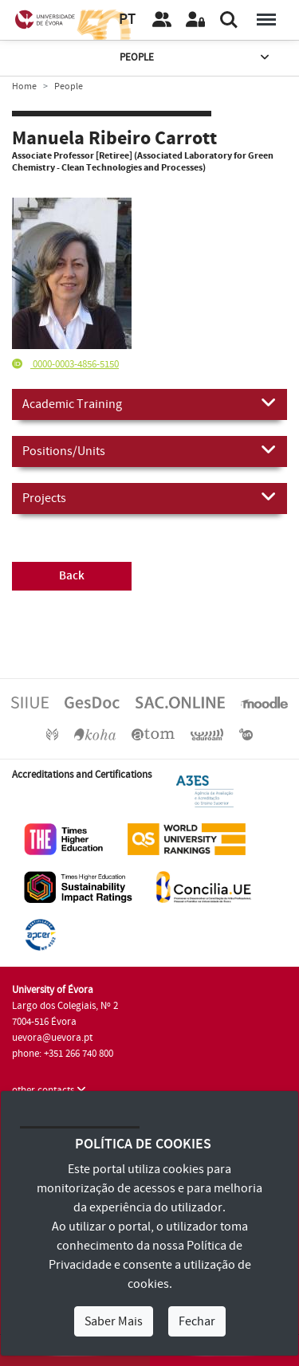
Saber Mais (114, 1321)
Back (72, 575)
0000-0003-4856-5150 (65, 364)
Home (24, 86)
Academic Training (149, 403)
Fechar (197, 1321)
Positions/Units (149, 450)
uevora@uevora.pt (52, 1037)
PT (127, 19)
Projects (149, 497)
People (196, 57)
